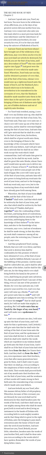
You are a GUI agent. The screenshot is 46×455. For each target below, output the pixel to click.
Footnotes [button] (9, 453)
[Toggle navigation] (42, 3)
